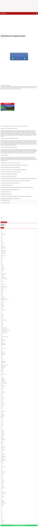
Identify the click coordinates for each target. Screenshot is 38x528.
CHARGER (19, 275)
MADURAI (19, 378)
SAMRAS (19, 448)
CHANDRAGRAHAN (19, 273)
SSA (19, 464)
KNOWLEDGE (19, 367)
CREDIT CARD (19, 284)
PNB (19, 423)
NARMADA (19, 397)
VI (19, 490)
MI (19, 389)
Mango (19, 396)
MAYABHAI (19, 388)
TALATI (19, 474)
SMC (19, 461)
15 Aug (19, 231)
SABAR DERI (19, 446)
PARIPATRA (19, 415)
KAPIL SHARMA (19, 366)
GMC (19, 313)
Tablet (19, 483)
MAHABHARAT (19, 379)
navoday (19, 513)
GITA (19, 311)
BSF (19, 263)
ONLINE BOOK (19, 411)
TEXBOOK (19, 481)
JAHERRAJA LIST (19, 361)
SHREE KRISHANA (19, 460)
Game (19, 334)
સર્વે (19, 523)
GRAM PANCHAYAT (19, 320)
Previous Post (2, 219)
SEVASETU (19, 455)
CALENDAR (19, 267)
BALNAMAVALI (19, 248)
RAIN (19, 429)
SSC (19, 465)
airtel (19, 506)
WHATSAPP (19, 501)
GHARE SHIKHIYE (19, 309)
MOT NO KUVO (19, 392)
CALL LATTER (19, 268)
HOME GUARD (19, 343)
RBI (19, 441)
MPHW (19, 394)
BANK (19, 249)
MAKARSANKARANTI (19, 383)
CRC (19, 282)
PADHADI (19, 414)
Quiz (19, 428)
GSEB (19, 322)
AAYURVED (19, 235)
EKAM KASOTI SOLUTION (19, 299)
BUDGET (19, 264)
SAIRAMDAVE (19, 447)
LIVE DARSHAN (19, 374)
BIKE (19, 254)
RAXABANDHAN (19, 439)
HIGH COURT (19, 340)
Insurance (19, 360)
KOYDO (19, 370)
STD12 (19, 470)
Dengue (19, 291)
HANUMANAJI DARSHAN (19, 336)
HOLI (19, 342)
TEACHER (19, 478)
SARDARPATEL (19, 450)
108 (19, 230)
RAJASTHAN (19, 432)
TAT (19, 475)
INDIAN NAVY (19, 353)
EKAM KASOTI (19, 298)
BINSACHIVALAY (19, 255)
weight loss (19, 522)
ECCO (19, 295)
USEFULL (19, 488)
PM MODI (19, 421)
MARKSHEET (19, 385)
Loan (19, 376)
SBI (19, 452)
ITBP (19, 358)
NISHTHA (19, 405)
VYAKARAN (19, 496)
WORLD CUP (19, 504)
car (19, 508)
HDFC (19, 338)
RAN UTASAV (19, 434)
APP (19, 240)
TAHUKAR (19, 473)
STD (19, 468)
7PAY (19, 232)
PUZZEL (19, 424)
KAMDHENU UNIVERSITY (19, 365)
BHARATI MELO (19, 253)
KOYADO (19, 369)
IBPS (19, 349)
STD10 (19, 469)
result (19, 518)
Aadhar (19, 244)
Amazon (19, 245)
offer (19, 514)
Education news (19, 302)
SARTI (19, 451)
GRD (19, 321)
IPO (19, 357)
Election (19, 303)
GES (19, 308)
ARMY (19, 241)
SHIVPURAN (19, 457)
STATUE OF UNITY (19, 466)
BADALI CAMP (19, 246)
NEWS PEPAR (19, 403)
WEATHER (19, 500)
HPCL (19, 345)
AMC (19, 237)
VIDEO (19, 491)
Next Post (36, 219)
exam (19, 509)
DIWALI (19, 289)
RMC (19, 443)
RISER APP (19, 442)
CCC (19, 272)
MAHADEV (19, 380)
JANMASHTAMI (19, 362)
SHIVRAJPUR (19, 459)
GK (19, 312)
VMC (19, 495)
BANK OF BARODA (19, 250)
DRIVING (19, 290)
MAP (19, 384)
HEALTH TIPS (19, 339)
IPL (19, 356)
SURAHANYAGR (19, 472)
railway (19, 517)
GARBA (19, 307)
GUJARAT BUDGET (19, 327)
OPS (19, 412)
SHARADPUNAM (19, 456)
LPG (19, 375)
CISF (19, 280)
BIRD (19, 257)
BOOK (19, 259)
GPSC (19, 317)
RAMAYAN (19, 433)
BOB (19, 258)
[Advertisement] (18, 6)
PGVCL (19, 419)
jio (19, 510)
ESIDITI (19, 300)
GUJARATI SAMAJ (19, 331)
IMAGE (19, 351)
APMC (19, 239)
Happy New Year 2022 (19, 348)
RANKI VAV (19, 437)
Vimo (19, 499)
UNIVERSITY (19, 487)
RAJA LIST (19, 430)
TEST (19, 479)
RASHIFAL (19, 438)
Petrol (19, 425)
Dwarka (19, 294)
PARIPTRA (19, 416)
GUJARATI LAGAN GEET (19, 329)
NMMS (19, 406)
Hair (19, 347)
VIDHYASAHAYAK (19, 492)
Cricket (19, 285)
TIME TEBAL (19, 482)
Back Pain (19, 266)
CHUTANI (19, 276)
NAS (19, 398)
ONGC (19, 410)
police (19, 515)
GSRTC (19, 325)
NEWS (3, 217)
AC (19, 236)
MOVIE (19, 393)
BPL (19, 262)
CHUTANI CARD (19, 277)
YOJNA (19, 505)
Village (19, 497)
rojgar (19, 519)
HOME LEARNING (19, 344)
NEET (19, 401)
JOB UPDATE (3, 13)
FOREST (19, 304)
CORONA (19, 281)
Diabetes (19, 293)
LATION (19, 371)
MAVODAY (19, 387)
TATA (19, 477)
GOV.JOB (19, 316)
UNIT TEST (19, 486)
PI (19, 420)
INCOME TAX (19, 352)
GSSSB (19, 326)
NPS (19, 407)
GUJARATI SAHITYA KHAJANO (19, 330)
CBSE (19, 271)
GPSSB (19, 318)
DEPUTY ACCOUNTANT (19, 286)
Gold (19, 335)
